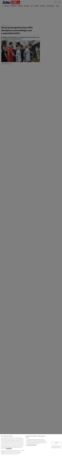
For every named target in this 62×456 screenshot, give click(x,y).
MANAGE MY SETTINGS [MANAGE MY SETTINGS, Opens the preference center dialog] (56, 446)
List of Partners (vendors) (31, 445)
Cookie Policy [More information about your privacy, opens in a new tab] (9, 448)
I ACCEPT (56, 442)
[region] (31, 445)
